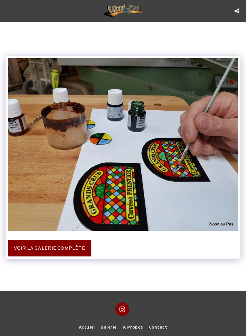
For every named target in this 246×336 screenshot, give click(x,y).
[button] (8, 10)
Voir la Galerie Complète (49, 248)
